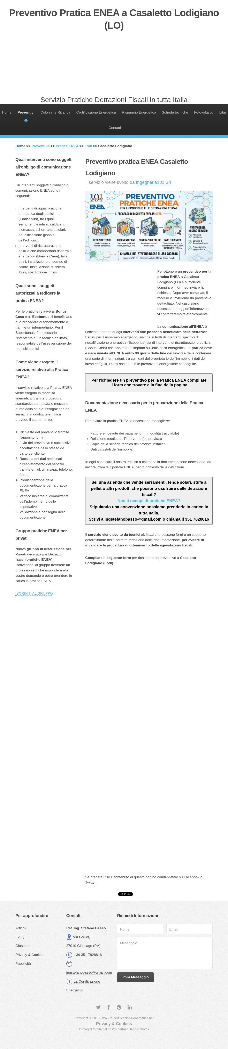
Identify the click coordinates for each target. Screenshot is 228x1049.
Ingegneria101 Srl (153, 182)
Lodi (88, 146)
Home (7, 112)
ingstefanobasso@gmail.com (89, 972)
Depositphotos (139, 1029)
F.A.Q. (20, 937)
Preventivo (40, 146)
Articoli (20, 928)
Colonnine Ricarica (55, 112)
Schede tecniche (175, 112)
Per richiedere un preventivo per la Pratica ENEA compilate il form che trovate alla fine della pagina (149, 382)
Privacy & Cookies (29, 955)
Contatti (115, 128)
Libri (222, 112)
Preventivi (26, 112)
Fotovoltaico (203, 112)
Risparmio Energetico (139, 112)
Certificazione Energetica (96, 112)
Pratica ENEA (67, 146)
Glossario (22, 946)
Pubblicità (23, 963)
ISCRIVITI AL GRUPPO (34, 593)
